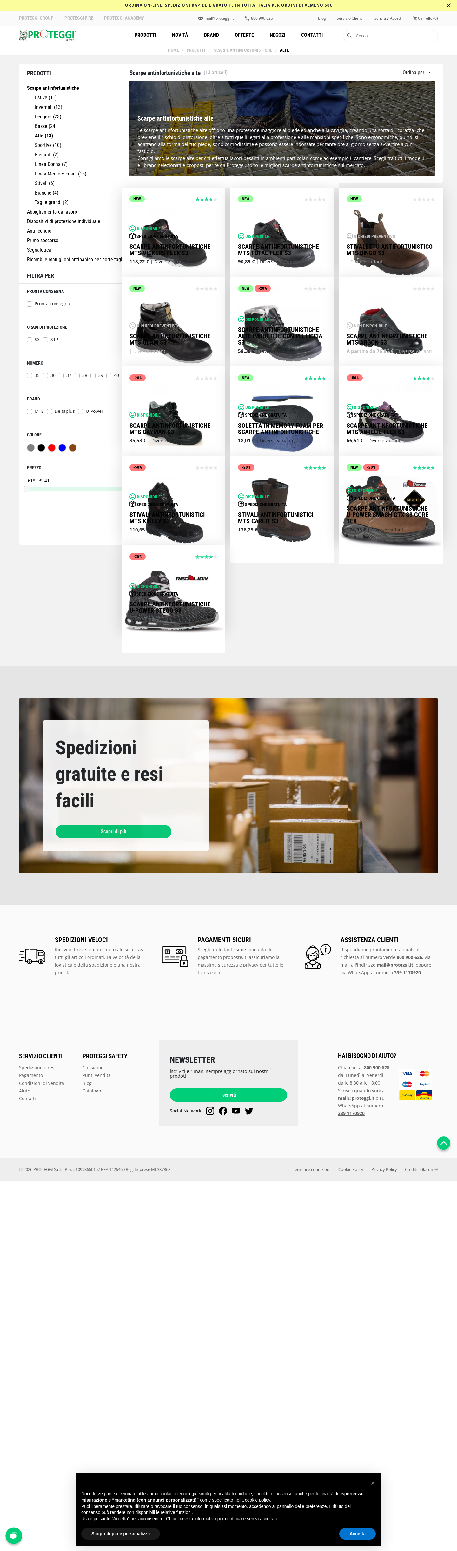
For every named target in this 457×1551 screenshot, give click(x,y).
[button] (373, 1483)
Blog (322, 18)
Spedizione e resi (37, 1438)
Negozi (277, 35)
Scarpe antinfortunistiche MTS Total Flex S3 (278, 324)
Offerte (244, 35)
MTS (39, 411)
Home (174, 50)
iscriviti (380, 18)
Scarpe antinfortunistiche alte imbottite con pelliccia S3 (280, 484)
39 (100, 375)
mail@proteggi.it (219, 18)
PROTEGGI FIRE (78, 18)
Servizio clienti (350, 18)
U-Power (94, 411)
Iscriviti (228, 1465)
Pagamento (31, 1445)
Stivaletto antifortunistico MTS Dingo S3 (390, 324)
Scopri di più (89, 1201)
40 (116, 375)
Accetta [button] (357, 1533)
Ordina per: (415, 72)
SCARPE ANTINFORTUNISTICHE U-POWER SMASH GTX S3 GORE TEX (387, 811)
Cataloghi (93, 1461)
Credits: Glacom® (421, 1539)
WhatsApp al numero (384, 1342)
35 (37, 375)
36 (53, 375)
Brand (211, 35)
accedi (396, 18)
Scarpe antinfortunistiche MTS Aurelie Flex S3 (387, 650)
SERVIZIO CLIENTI (41, 1426)
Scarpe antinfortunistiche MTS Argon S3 (387, 487)
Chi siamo (93, 1438)
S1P (54, 339)
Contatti (312, 35)
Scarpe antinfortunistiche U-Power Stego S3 (169, 977)
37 (68, 375)
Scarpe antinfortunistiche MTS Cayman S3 (169, 650)
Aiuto (24, 1461)
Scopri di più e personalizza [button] (120, 1533)
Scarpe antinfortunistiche (243, 50)
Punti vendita (97, 1445)
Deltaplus (65, 411)
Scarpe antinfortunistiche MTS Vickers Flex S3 (169, 324)
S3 (37, 339)
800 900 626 (262, 18)
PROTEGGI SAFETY (105, 1426)
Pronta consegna (52, 303)
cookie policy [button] (257, 1499)
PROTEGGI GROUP (36, 18)
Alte (284, 50)
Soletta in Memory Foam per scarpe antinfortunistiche (280, 650)
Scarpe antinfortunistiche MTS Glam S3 (169, 487)
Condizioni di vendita (41, 1453)
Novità (180, 35)
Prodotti (145, 35)
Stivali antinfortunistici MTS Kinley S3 (167, 814)
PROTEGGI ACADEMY (124, 18)
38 (84, 375)
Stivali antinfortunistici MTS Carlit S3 (275, 814)
